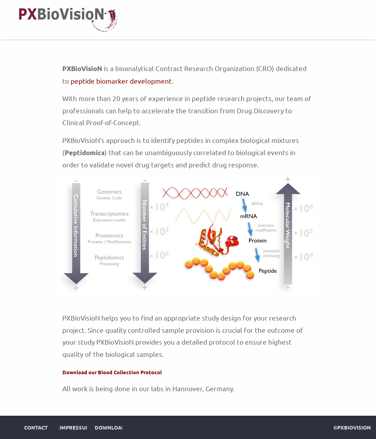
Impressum (75, 427)
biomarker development (134, 81)
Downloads (112, 427)
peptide (83, 81)
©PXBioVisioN (352, 427)
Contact (36, 427)
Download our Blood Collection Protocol (112, 372)
